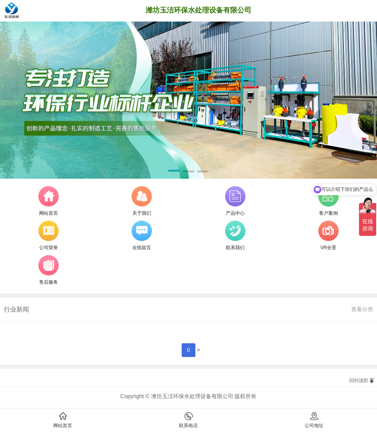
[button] (174, 172)
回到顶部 (358, 380)
